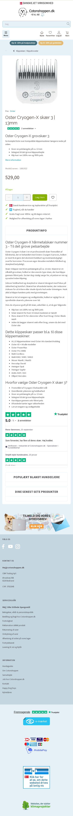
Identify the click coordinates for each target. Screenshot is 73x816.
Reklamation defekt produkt (13, 625)
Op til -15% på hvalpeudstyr (23, 43)
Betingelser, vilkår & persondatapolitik (17, 612)
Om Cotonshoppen (10, 670)
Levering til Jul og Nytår (12, 647)
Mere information (13, 160)
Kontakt (5, 683)
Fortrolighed (7, 621)
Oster (12, 111)
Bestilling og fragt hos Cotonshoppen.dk (18, 616)
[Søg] (68, 24)
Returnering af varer (10, 629)
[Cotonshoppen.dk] (36, 12)
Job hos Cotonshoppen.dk (13, 679)
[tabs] (67, 34)
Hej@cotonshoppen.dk (13, 567)
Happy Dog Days (9, 688)
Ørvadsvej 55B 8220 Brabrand (8, 579)
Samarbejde (7, 675)
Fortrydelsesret (8, 643)
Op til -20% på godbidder (51, 43)
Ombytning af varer (10, 634)
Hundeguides (7, 666)
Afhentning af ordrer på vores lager (16, 638)
